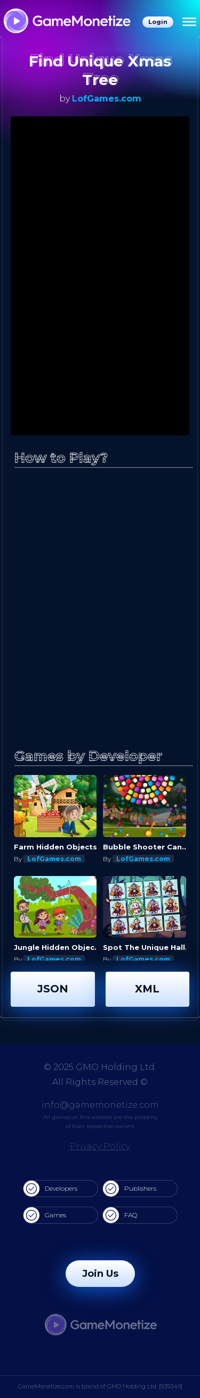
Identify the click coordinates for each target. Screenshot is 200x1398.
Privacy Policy (100, 1146)
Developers (50, 1189)
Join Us (100, 1273)
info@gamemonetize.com (100, 1105)
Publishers (129, 1189)
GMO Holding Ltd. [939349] (144, 1386)
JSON (52, 988)
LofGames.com (106, 99)
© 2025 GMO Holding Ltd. (100, 1067)
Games (44, 1215)
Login (157, 22)
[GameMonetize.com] (66, 22)
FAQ (120, 1215)
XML (147, 988)
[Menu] (189, 22)
